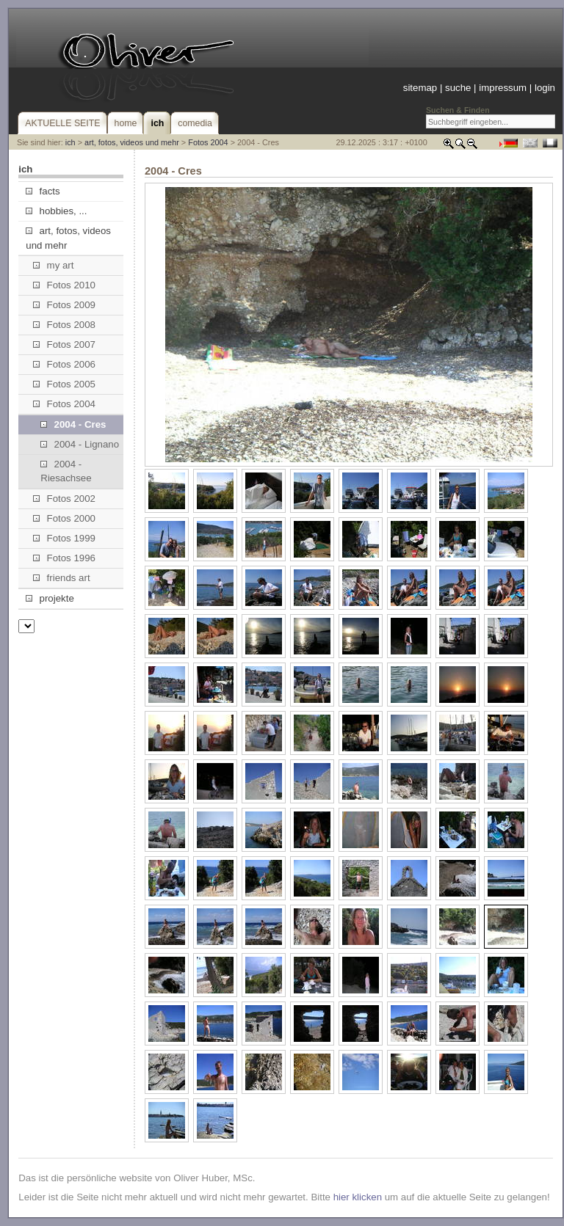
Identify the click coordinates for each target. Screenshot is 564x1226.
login (545, 87)
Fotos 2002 (64, 498)
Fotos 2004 (208, 142)
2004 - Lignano (79, 444)
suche (458, 87)
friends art (61, 577)
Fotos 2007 (64, 344)
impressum (503, 87)
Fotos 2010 (64, 285)
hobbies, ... (56, 210)
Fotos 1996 (64, 557)
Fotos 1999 (64, 538)
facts (42, 191)
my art (53, 265)
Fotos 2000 (64, 518)
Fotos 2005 (64, 384)
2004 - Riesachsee (65, 471)
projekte (49, 598)
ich (70, 142)
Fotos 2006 (64, 364)
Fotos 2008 (64, 324)
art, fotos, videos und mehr (131, 142)
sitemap (420, 87)
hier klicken (357, 1197)
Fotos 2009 (64, 304)
